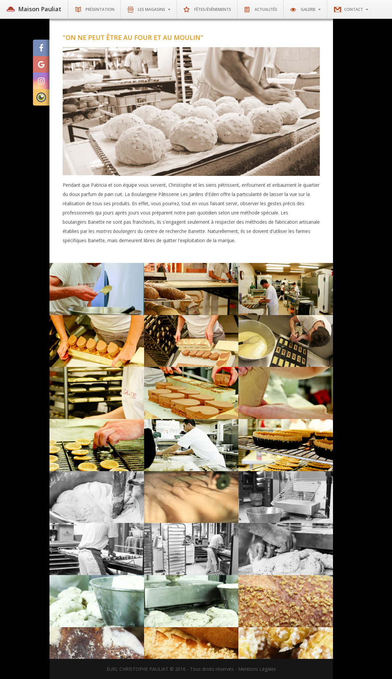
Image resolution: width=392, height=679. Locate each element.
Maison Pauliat (34, 9)
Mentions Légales (257, 669)
